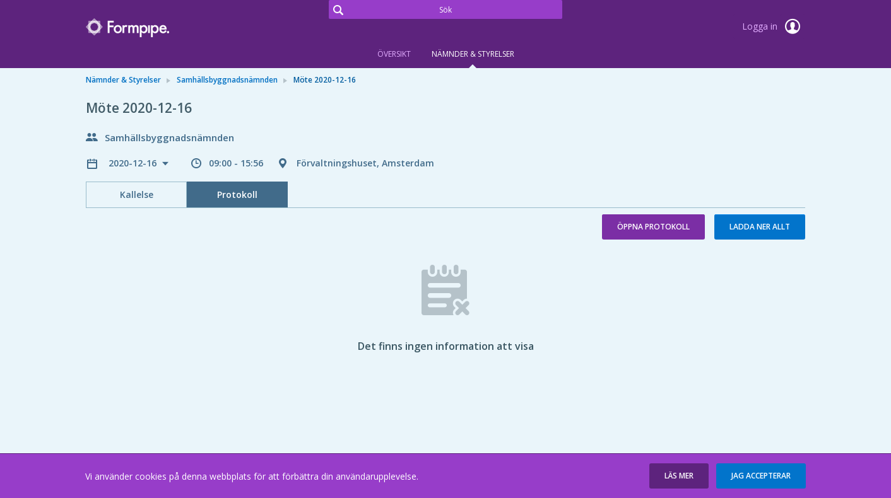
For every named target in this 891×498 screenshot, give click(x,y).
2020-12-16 (134, 163)
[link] (149, 27)
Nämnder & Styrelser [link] (123, 79)
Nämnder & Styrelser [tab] (473, 54)
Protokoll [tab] (237, 194)
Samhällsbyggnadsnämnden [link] (227, 79)
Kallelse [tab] (136, 194)
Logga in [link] (773, 26)
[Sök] (445, 9)
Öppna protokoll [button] (653, 226)
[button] (679, 476)
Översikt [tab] (394, 54)
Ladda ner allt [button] (759, 226)
